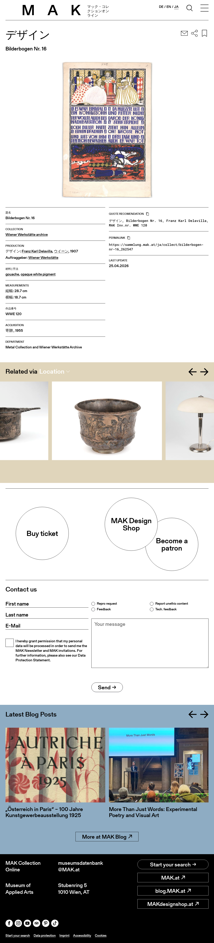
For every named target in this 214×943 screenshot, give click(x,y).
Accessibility (82, 935)
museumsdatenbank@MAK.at (80, 866)
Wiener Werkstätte (43, 257)
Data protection (45, 935)
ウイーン (61, 251)
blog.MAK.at (173, 891)
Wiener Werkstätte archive (26, 234)
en (168, 7)
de (161, 7)
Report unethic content (171, 603)
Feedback (104, 609)
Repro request (107, 603)
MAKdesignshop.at (173, 904)
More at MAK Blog (107, 836)
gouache (12, 274)
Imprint (64, 935)
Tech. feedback (166, 609)
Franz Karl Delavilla (37, 251)
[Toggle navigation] (204, 9)
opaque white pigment (38, 274)
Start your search (173, 864)
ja (176, 7)
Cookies (101, 935)
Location (51, 371)
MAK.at (173, 877)
